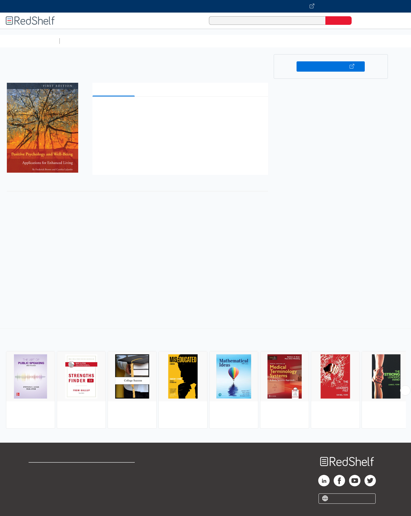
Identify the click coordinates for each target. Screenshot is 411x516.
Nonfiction (346, 41)
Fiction (322, 41)
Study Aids (77, 41)
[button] (181, 109)
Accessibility (113, 487)
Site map (38, 496)
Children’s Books (378, 41)
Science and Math (112, 41)
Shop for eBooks (47, 469)
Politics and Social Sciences (281, 41)
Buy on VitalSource (331, 66)
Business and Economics (221, 41)
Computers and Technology (163, 41)
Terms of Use (114, 469)
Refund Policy (114, 478)
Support (37, 478)
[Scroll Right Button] (405, 390)
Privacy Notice (44, 487)
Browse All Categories (29, 41)
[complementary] (205, 379)
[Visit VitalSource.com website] (205, 6)
